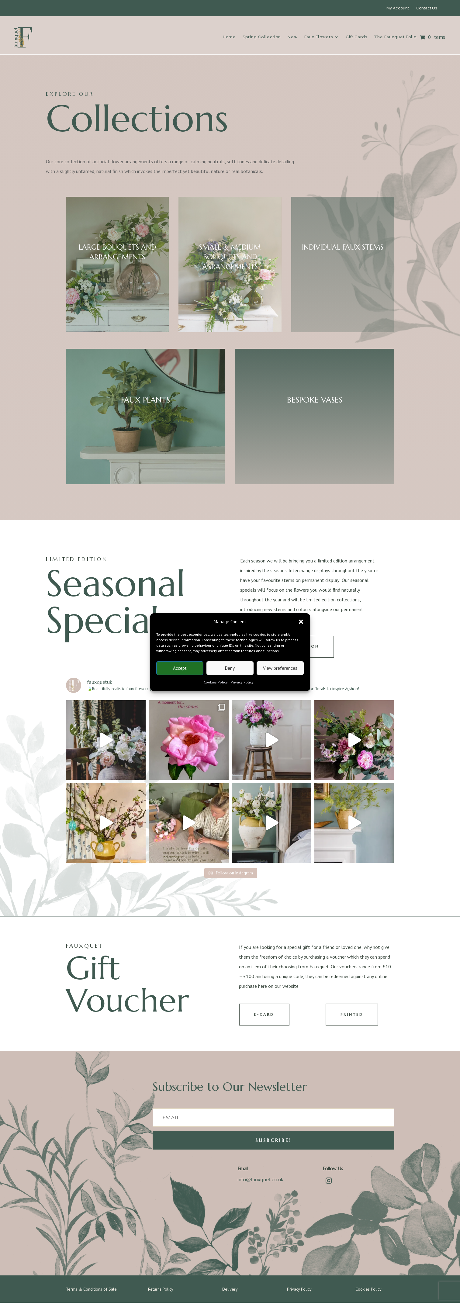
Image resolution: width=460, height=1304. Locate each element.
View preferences (280, 668)
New (293, 37)
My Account (397, 8)
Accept (180, 668)
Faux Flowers (318, 37)
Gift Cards (356, 37)
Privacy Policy (242, 682)
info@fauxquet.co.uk (260, 1181)
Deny (230, 668)
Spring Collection (262, 37)
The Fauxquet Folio (395, 37)
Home (229, 37)
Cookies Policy (216, 682)
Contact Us (426, 8)
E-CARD (265, 1015)
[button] (301, 622)
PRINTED (352, 1015)
